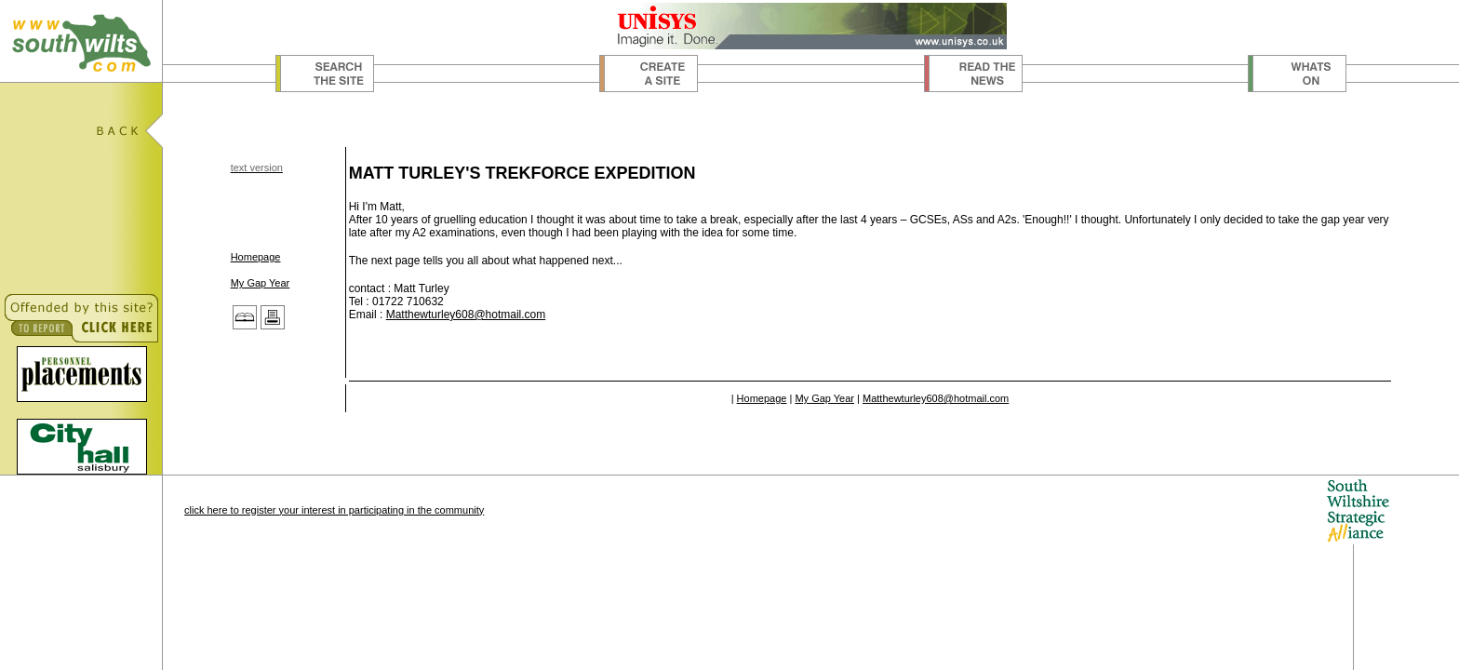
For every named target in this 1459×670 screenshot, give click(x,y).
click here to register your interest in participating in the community (334, 510)
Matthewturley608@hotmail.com (466, 314)
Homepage (256, 256)
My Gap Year (260, 282)
